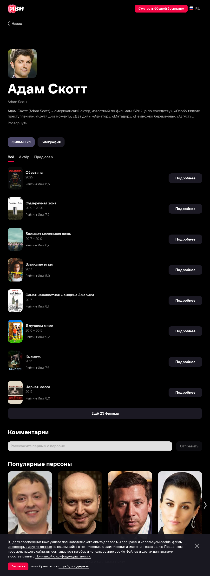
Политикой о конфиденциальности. (63, 556)
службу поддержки (74, 566)
